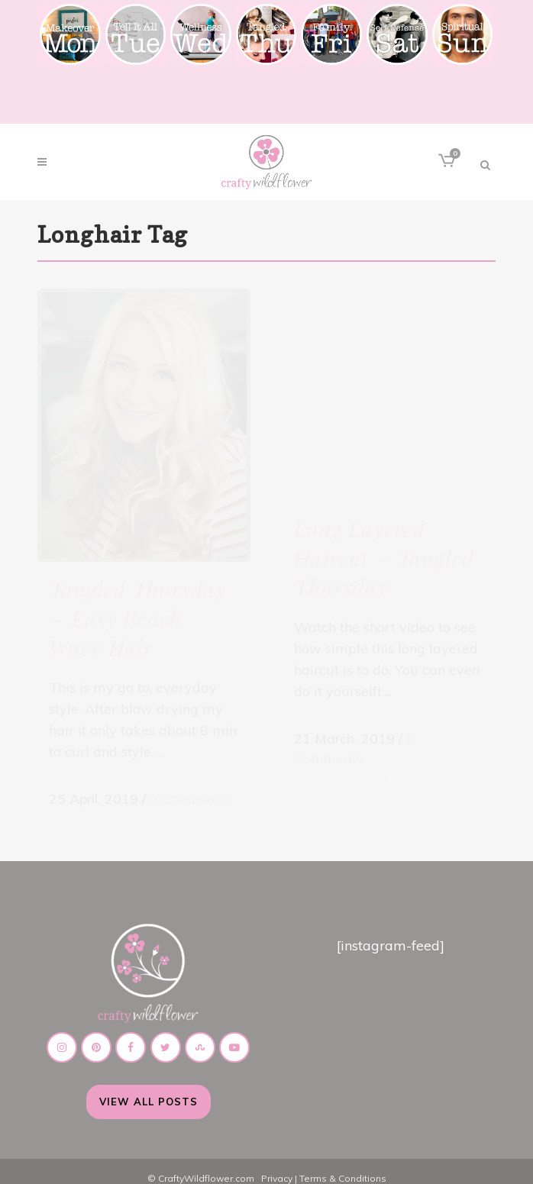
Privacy (276, 1163)
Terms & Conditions (342, 1163)
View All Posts (148, 1086)
